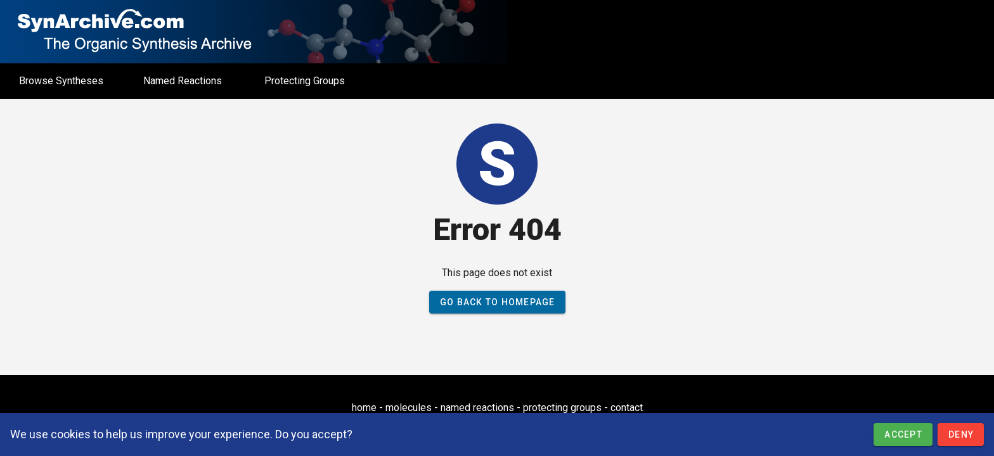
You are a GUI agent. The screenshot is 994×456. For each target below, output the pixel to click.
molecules (408, 408)
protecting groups (562, 408)
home (364, 408)
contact (626, 408)
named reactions (477, 408)
